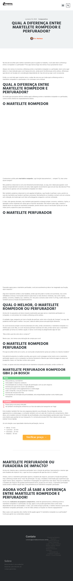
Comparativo (43, 19)
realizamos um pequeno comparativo (22, 502)
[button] (63, 4)
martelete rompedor (26, 178)
